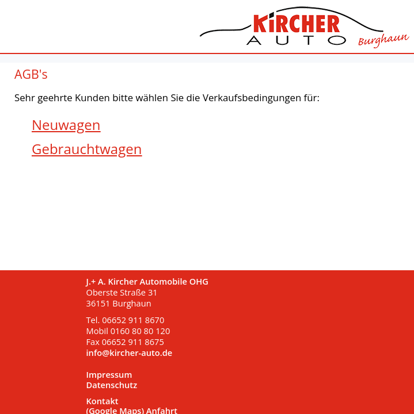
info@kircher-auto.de (129, 352)
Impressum (109, 375)
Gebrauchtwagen (87, 148)
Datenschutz (112, 385)
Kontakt (102, 401)
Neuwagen (66, 124)
